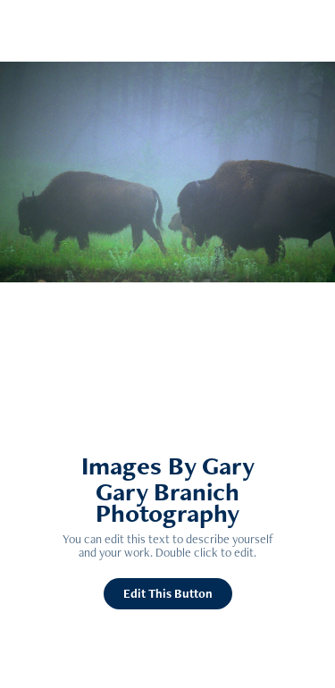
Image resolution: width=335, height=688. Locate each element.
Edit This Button (168, 593)
